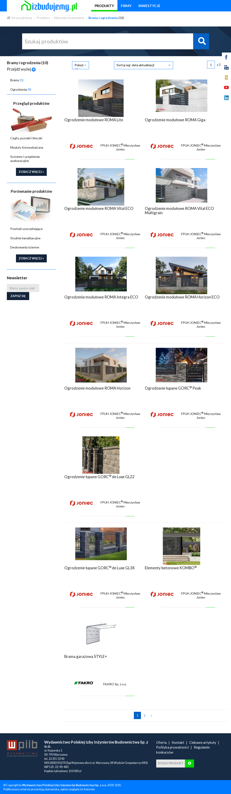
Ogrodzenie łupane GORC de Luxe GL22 (99, 476)
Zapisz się (18, 296)
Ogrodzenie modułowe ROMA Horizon (97, 387)
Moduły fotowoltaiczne (26, 147)
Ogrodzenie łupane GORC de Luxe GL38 (99, 567)
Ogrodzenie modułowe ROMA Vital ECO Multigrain (179, 209)
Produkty (43, 18)
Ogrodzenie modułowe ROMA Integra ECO (101, 296)
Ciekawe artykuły (202, 742)
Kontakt (178, 742)
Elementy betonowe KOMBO (171, 567)
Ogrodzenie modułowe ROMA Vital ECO (98, 207)
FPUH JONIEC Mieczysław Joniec (120, 146)
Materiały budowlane (69, 18)
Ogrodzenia (20, 89)
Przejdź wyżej (21, 68)
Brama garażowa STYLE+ (85, 655)
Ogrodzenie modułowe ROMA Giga (175, 119)
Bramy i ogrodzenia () (27, 62)
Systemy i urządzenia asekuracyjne (25, 159)
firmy (126, 6)
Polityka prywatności (172, 746)
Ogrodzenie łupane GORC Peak (173, 387)
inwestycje (149, 6)
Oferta (161, 742)
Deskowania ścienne (24, 247)
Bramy (16, 80)
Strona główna (19, 18)
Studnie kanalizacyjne (25, 238)
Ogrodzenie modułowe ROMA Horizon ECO (182, 296)
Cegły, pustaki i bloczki (26, 138)
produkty (104, 6)
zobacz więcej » (31, 172)
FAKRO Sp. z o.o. (115, 683)
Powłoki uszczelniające (26, 229)
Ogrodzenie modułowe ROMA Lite (93, 119)
